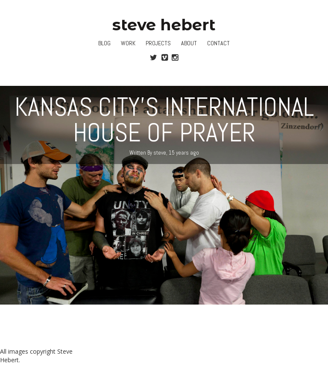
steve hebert (164, 24)
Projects (158, 43)
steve (159, 152)
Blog (104, 43)
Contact (218, 43)
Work (128, 43)
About (189, 43)
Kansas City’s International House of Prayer (164, 120)
